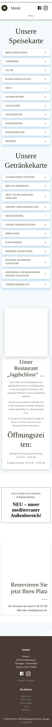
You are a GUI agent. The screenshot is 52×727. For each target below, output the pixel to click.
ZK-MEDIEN (26, 722)
